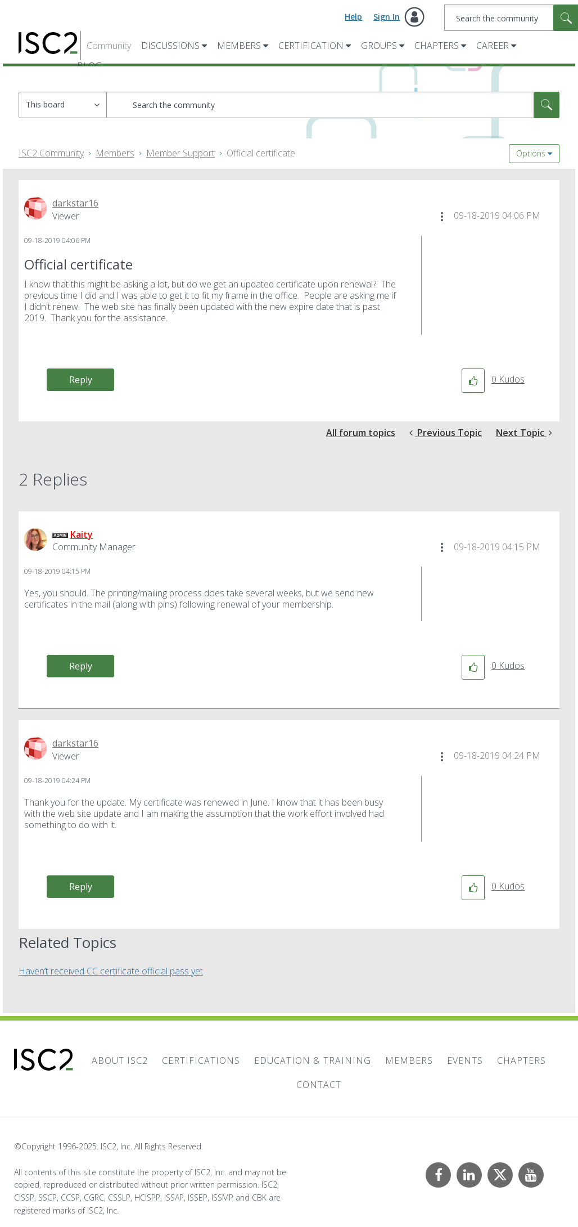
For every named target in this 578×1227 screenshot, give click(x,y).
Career (492, 45)
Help (353, 16)
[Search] (332, 105)
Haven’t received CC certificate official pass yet (111, 971)
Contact (318, 1084)
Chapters (436, 45)
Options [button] (530, 153)
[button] (441, 216)
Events (465, 1060)
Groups (379, 45)
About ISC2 (120, 1060)
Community (109, 45)
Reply (80, 380)
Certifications (201, 1060)
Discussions (170, 45)
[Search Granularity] (62, 105)
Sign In (386, 16)
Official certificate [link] (261, 153)
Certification (311, 45)
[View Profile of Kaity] (81, 534)
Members (239, 45)
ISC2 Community (51, 153)
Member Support (180, 153)
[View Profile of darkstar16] (75, 203)
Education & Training (312, 1060)
